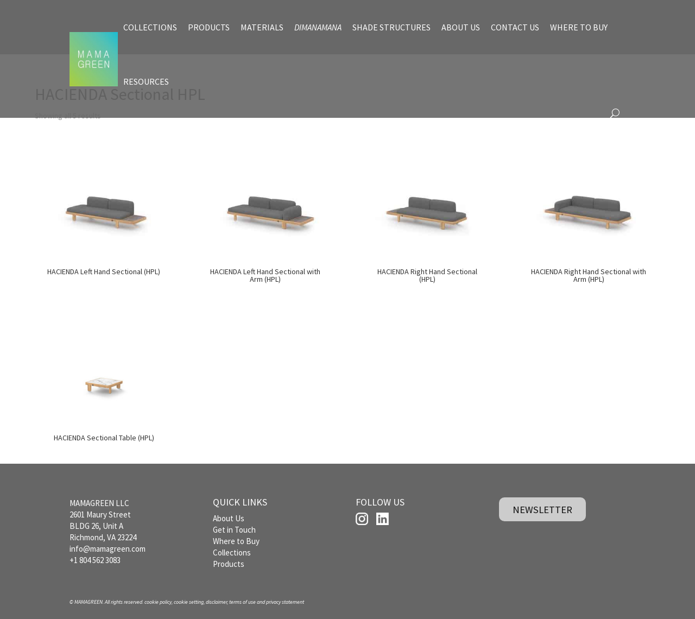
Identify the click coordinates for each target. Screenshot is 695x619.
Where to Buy (236, 541)
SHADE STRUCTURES (391, 27)
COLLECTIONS (150, 27)
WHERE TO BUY (579, 27)
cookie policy (158, 601)
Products (228, 564)
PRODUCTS (209, 27)
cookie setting (189, 601)
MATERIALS (262, 27)
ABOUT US (460, 27)
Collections (232, 552)
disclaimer (216, 601)
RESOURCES (146, 81)
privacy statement (285, 601)
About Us (228, 518)
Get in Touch (234, 530)
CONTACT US (515, 27)
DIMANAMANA (318, 27)
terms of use (242, 601)
